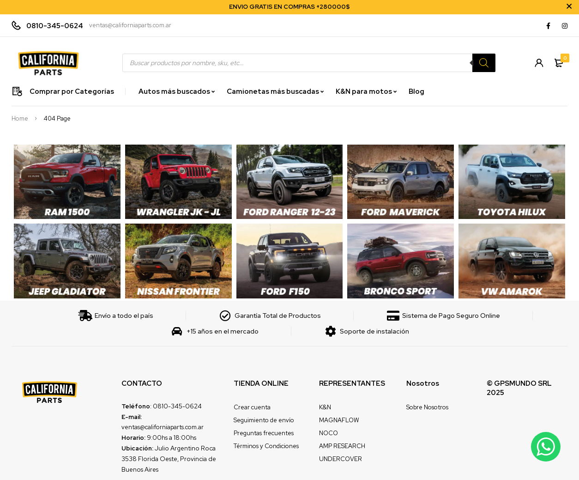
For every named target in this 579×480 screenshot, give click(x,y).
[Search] (483, 63)
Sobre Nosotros (427, 407)
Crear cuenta (252, 407)
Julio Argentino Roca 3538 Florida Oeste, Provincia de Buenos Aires (168, 459)
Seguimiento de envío (264, 420)
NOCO (328, 433)
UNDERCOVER (340, 459)
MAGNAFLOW (339, 420)
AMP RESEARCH (342, 446)
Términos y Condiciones (266, 446)
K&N (325, 407)
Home (20, 118)
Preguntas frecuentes (264, 433)
